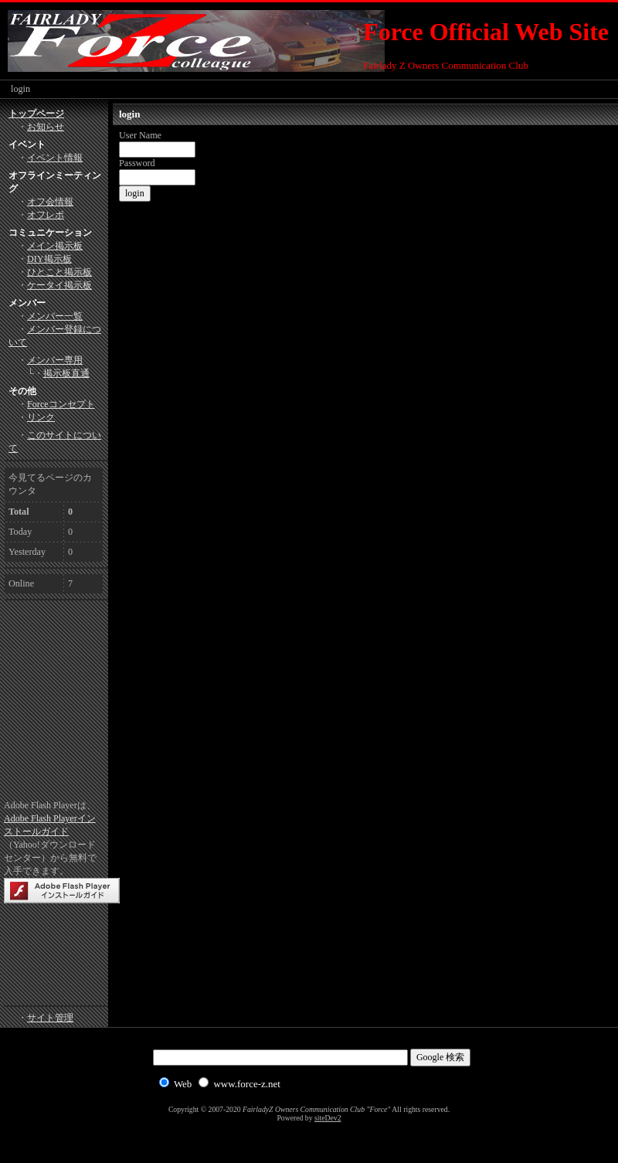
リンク (41, 417)
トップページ (36, 113)
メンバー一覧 (55, 316)
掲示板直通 (66, 373)
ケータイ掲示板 (59, 285)
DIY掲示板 (49, 258)
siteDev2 (327, 1118)
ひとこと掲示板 (59, 272)
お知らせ (45, 126)
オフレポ (45, 214)
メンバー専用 (55, 360)
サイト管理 (50, 1017)
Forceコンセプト (61, 404)
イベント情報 (55, 157)
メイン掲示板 (55, 245)
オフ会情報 (50, 201)
